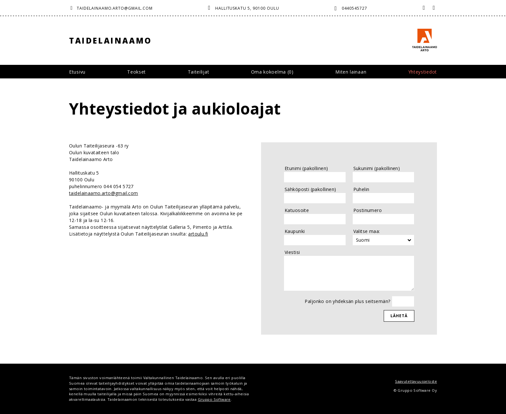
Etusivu (77, 72)
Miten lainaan (350, 72)
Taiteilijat (198, 72)
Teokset (136, 72)
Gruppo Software (214, 399)
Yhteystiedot (422, 72)
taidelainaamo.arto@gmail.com (115, 8)
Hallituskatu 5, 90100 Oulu (247, 8)
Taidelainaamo (110, 40)
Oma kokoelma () (272, 72)
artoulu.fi (198, 234)
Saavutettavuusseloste (416, 381)
